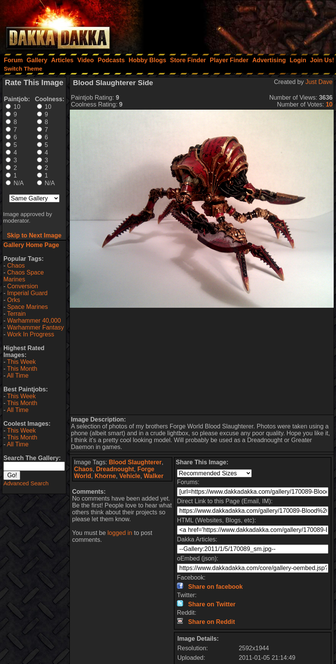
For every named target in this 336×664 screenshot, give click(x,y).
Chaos (16, 265)
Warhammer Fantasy (35, 327)
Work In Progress (30, 334)
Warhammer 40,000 (34, 320)
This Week (21, 362)
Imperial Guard (27, 293)
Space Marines (27, 307)
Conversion (22, 286)
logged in (120, 533)
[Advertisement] (233, 24)
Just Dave (319, 82)
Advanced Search (25, 483)
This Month (22, 368)
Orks (13, 300)
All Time (18, 375)
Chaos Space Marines (23, 276)
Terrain (16, 313)
